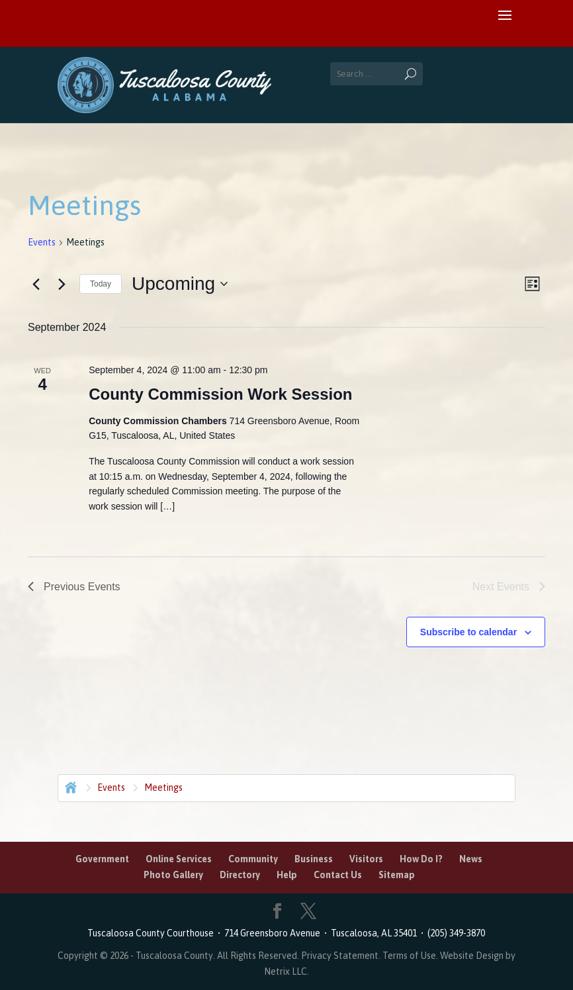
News (470, 859)
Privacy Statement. (340, 955)
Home (69, 786)
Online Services (179, 859)
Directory (240, 875)
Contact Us (338, 875)
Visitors (366, 859)
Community (253, 859)
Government (102, 859)
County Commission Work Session (220, 394)
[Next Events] (61, 284)
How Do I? (421, 859)
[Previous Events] (36, 284)
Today (100, 284)
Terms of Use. (411, 955)
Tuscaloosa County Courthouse (152, 933)
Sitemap (396, 875)
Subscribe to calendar (468, 632)
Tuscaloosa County (174, 955)
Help (287, 875)
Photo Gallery (173, 875)
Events (42, 242)
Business (313, 859)
